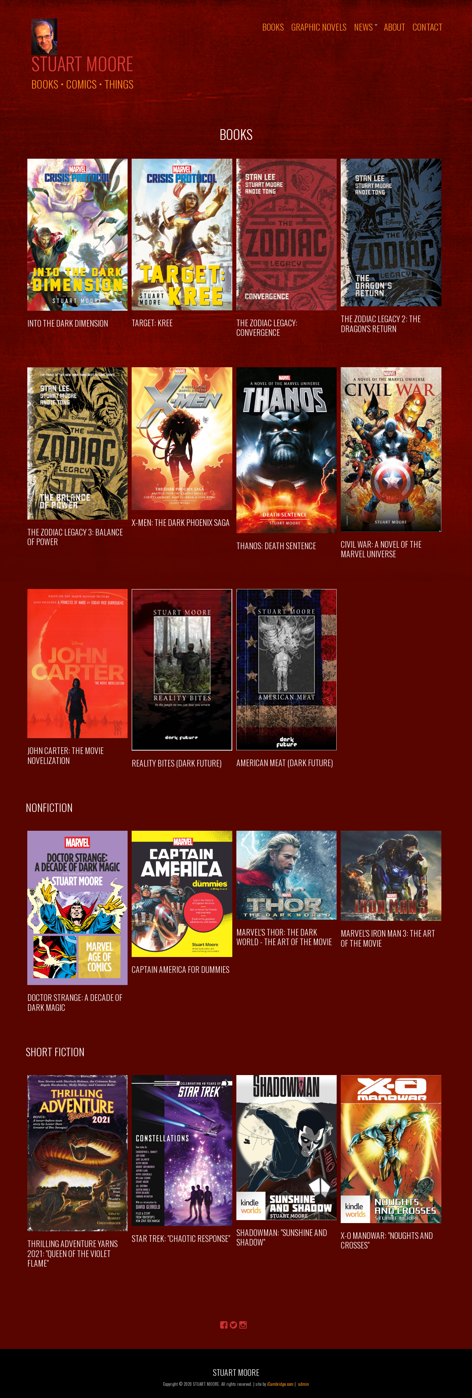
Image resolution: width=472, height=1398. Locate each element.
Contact (427, 26)
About (394, 26)
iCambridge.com (280, 1384)
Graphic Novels (319, 26)
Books (273, 26)
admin (303, 1384)
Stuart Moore (82, 63)
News (363, 26)
